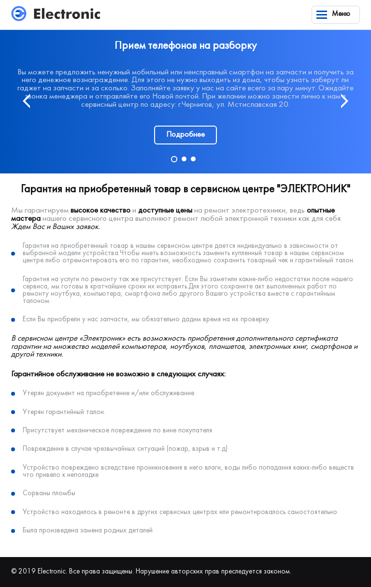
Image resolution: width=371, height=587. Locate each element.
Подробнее (185, 135)
